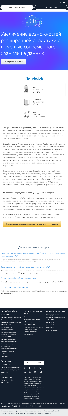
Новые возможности (7, 351)
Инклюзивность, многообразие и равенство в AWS (11, 323)
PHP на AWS (50, 327)
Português (54, 403)
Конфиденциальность (7, 411)
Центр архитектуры (29, 324)
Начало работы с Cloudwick (13, 62)
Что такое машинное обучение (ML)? (7, 345)
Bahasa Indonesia (14, 403)
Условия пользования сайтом (33, 411)
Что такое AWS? (5, 314)
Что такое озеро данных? (8, 332)
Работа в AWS (5, 382)
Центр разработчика (52, 314)
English (29, 403)
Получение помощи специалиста (11, 367)
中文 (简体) (30, 406)
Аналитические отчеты (30, 331)
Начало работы (28, 317)
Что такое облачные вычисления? (11, 317)
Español (35, 403)
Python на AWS (50, 322)
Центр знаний (5, 375)
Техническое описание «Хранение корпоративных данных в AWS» (26, 267)
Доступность (19, 411)
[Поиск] (60, 2)
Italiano (47, 403)
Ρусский (8, 406)
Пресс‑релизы (5, 356)
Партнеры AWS (28, 334)
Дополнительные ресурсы (34, 247)
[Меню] (64, 2)
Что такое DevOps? (6, 327)
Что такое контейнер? (7, 329)
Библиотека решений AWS (32, 322)
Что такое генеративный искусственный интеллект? (9, 340)
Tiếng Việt (62, 403)
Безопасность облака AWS (9, 348)
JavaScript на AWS (51, 330)
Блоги (3, 353)
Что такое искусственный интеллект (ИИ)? (8, 336)
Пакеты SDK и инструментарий (55, 317)
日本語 (18, 406)
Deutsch (23, 403)
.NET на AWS (50, 320)
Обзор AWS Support (7, 377)
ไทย (13, 406)
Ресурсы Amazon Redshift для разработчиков (18, 278)
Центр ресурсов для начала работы (14, 287)
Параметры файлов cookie (52, 411)
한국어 (24, 406)
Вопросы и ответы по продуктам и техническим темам (34, 328)
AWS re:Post (4, 372)
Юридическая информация (9, 380)
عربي (6, 403)
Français (41, 403)
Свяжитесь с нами (6, 364)
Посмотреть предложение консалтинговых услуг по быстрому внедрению (32, 224)
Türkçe (3, 406)
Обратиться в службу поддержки (11, 370)
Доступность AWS (6, 320)
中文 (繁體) (38, 406)
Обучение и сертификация (32, 319)
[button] (17, 7)
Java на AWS (50, 325)
